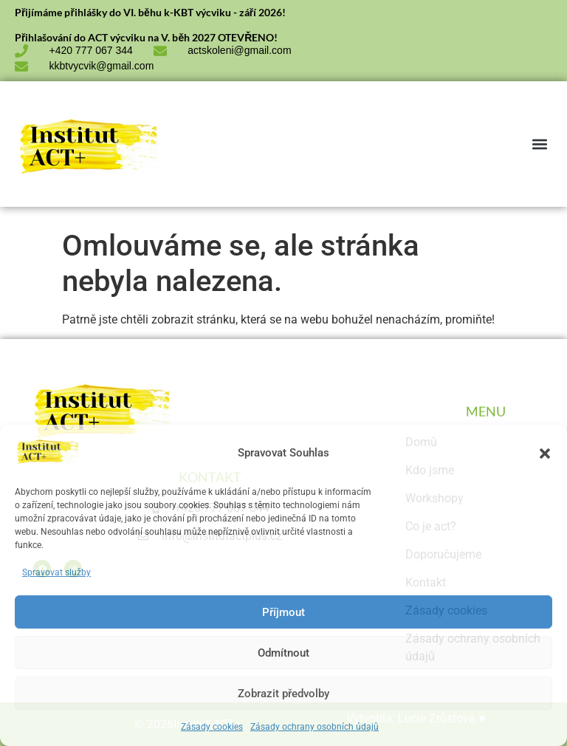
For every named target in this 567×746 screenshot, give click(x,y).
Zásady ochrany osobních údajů (314, 727)
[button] (544, 453)
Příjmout (283, 612)
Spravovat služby (56, 572)
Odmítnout (283, 653)
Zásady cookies (212, 727)
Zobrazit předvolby (283, 693)
